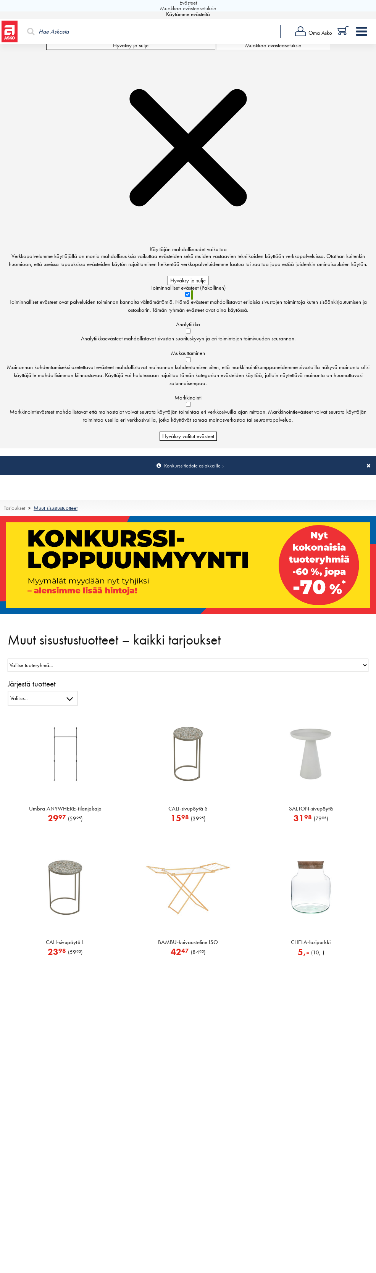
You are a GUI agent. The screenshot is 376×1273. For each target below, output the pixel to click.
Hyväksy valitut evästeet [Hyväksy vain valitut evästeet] (188, 436)
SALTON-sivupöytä (311, 808)
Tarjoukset (14, 508)
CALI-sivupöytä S (188, 808)
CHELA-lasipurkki (311, 942)
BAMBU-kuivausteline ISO (188, 942)
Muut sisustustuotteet (55, 508)
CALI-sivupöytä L (65, 942)
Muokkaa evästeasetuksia (273, 45)
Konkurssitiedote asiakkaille (192, 465)
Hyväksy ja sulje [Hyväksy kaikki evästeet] (130, 45)
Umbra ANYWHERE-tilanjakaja (65, 808)
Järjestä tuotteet (32, 684)
